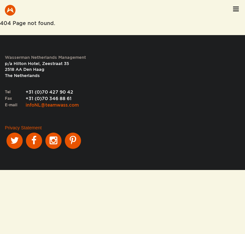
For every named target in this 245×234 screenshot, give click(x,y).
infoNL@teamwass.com (52, 105)
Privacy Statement (23, 127)
